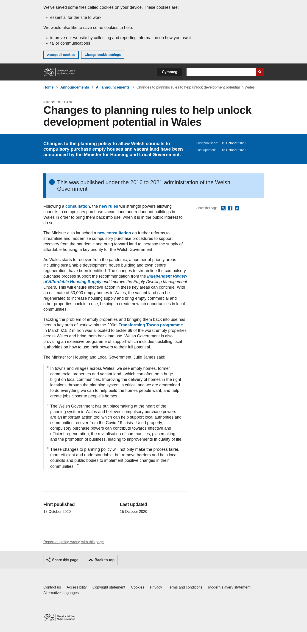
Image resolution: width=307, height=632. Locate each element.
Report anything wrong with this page (73, 542)
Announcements (74, 87)
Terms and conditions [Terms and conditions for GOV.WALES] (185, 587)
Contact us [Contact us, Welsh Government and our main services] (52, 587)
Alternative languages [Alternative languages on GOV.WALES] (61, 593)
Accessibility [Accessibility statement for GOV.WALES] (77, 587)
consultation (77, 206)
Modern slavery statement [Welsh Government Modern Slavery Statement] (229, 587)
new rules (108, 206)
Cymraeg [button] (169, 72)
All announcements (113, 87)
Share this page (65, 560)
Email (237, 208)
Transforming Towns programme (151, 325)
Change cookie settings (103, 55)
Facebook (230, 208)
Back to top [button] (104, 560)
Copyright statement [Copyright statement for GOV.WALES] (108, 587)
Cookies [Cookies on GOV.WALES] (137, 587)
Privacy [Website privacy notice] (156, 587)
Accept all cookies (61, 55)
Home (48, 87)
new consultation (114, 233)
